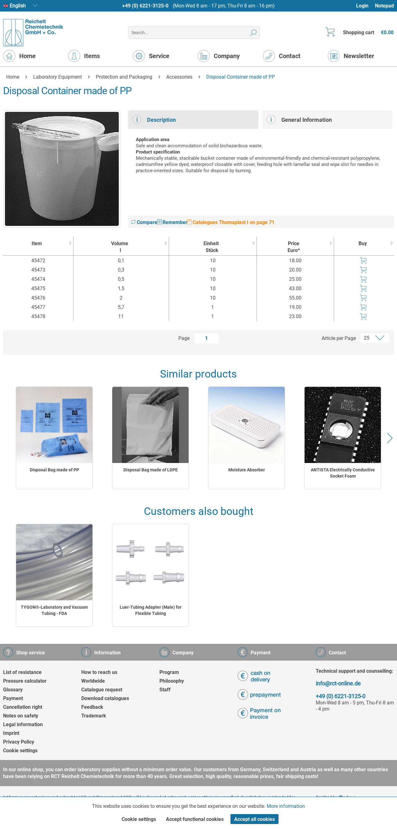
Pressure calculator (25, 681)
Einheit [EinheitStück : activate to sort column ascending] (211, 247)
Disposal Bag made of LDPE (150, 469)
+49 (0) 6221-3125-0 (145, 6)
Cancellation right (22, 707)
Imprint (11, 733)
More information (286, 806)
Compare (144, 222)
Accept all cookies (254, 819)
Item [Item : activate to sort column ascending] (37, 243)
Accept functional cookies (195, 819)
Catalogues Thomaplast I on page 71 (230, 222)
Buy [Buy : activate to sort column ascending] (363, 243)
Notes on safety (20, 716)
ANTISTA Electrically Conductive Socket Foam (343, 473)
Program (169, 672)
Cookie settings (20, 750)
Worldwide (93, 681)
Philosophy (171, 681)
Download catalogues (105, 698)
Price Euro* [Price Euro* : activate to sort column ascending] (294, 246)
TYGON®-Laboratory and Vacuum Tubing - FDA (54, 610)
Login (362, 6)
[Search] (253, 32)
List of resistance (22, 672)
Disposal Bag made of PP (54, 469)
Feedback (92, 707)
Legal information (23, 724)
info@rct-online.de (338, 683)
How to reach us (99, 672)
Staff (165, 690)
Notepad (384, 6)
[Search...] (194, 32)
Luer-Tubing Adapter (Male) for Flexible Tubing (150, 610)
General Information (299, 119)
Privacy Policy (18, 742)
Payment (13, 698)
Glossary (13, 690)
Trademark (93, 716)
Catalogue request (101, 690)
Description (154, 119)
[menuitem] (365, 5)
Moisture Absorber (246, 469)
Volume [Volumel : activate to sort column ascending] (120, 247)
